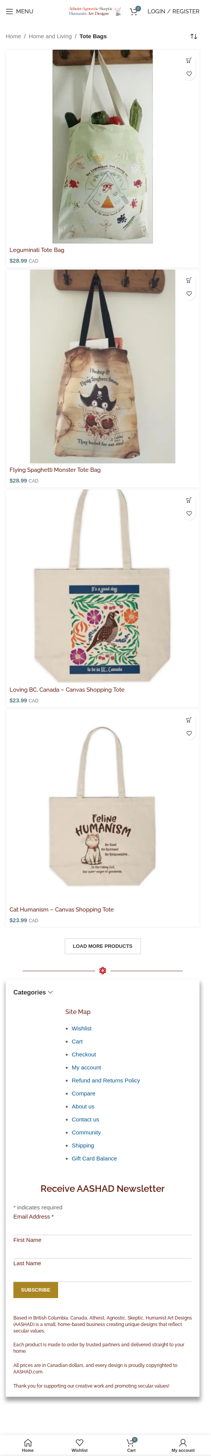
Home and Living (50, 36)
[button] (189, 60)
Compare (84, 1093)
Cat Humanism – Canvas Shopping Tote (62, 909)
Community (86, 1132)
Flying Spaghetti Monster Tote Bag (55, 469)
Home (13, 36)
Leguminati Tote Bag (37, 250)
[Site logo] (95, 11)
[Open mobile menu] (19, 11)
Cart (77, 1041)
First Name (27, 1240)
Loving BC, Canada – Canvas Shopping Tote (67, 689)
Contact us (85, 1119)
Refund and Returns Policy (106, 1080)
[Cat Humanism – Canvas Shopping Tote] (103, 806)
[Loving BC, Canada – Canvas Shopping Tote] (103, 586)
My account (86, 1067)
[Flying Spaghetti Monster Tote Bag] (103, 366)
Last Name (27, 1263)
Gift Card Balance (94, 1158)
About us (83, 1106)
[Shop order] (194, 36)
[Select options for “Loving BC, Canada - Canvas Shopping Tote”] (189, 500)
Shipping (83, 1145)
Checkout (84, 1054)
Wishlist (82, 1028)
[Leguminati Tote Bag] (103, 147)
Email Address (33, 1216)
